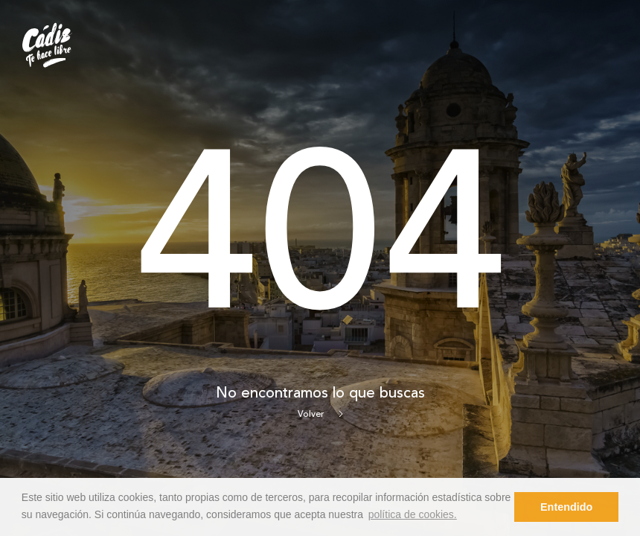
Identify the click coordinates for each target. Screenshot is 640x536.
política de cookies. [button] (412, 514)
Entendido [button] (566, 507)
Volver (320, 414)
